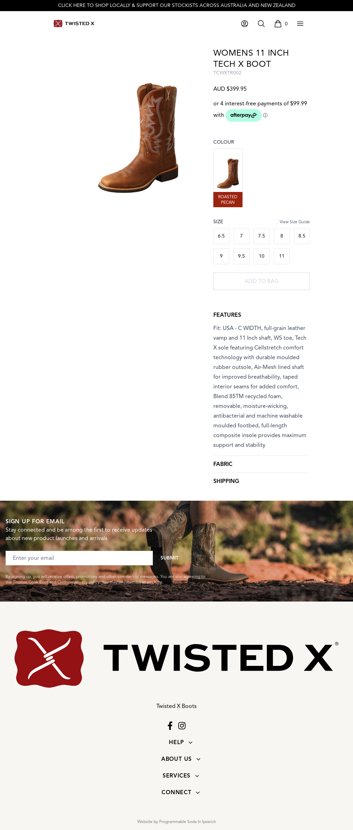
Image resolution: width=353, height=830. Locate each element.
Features (227, 315)
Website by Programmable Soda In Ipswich (176, 821)
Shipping (226, 481)
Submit (170, 558)
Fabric (222, 464)
